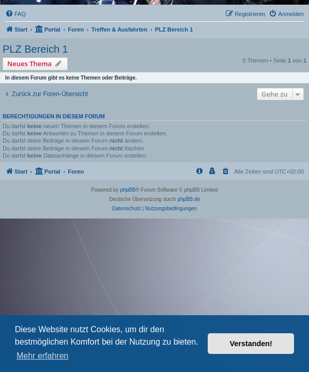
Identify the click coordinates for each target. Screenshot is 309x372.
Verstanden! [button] (251, 343)
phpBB (127, 190)
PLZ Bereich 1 (35, 49)
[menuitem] (15, 14)
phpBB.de (188, 199)
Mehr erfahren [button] (43, 355)
